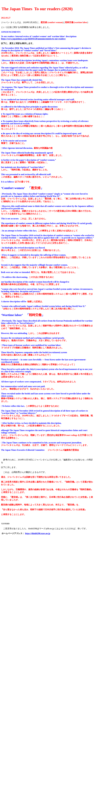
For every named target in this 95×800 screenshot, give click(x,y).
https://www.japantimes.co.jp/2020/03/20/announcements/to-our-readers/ (33, 39)
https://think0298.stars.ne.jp (37, 533)
